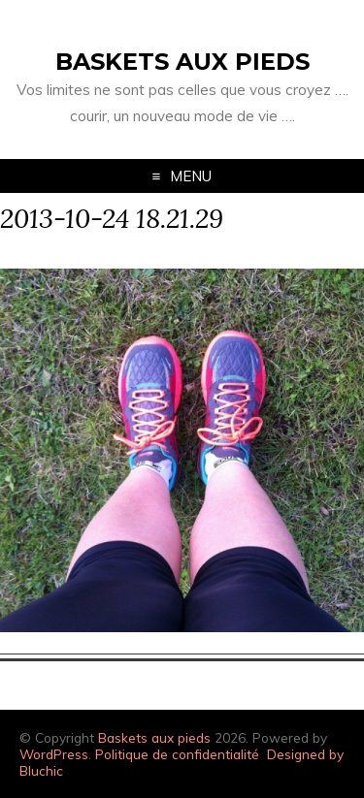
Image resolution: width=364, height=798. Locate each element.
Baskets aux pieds (182, 62)
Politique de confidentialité (177, 754)
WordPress (53, 754)
